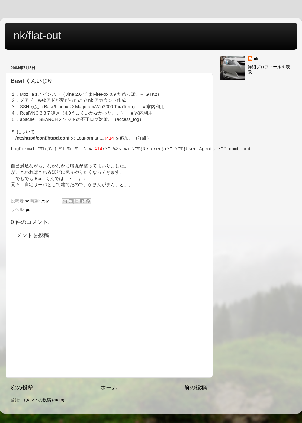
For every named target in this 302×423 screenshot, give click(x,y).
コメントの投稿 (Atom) (42, 400)
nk (256, 59)
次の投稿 (22, 387)
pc (28, 209)
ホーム (108, 387)
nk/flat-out (37, 35)
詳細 (142, 138)
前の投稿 (195, 387)
